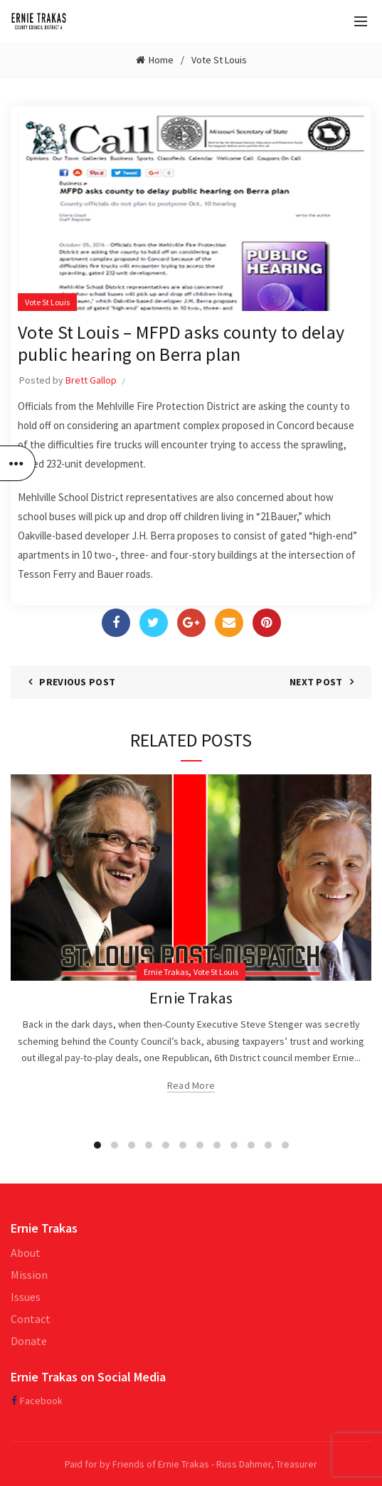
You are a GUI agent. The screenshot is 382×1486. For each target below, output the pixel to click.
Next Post (316, 681)
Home (161, 59)
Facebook (41, 1400)
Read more (191, 1085)
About (26, 1252)
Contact (31, 1319)
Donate (29, 1341)
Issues (26, 1297)
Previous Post (77, 681)
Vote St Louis (219, 59)
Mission (29, 1275)
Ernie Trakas (166, 971)
